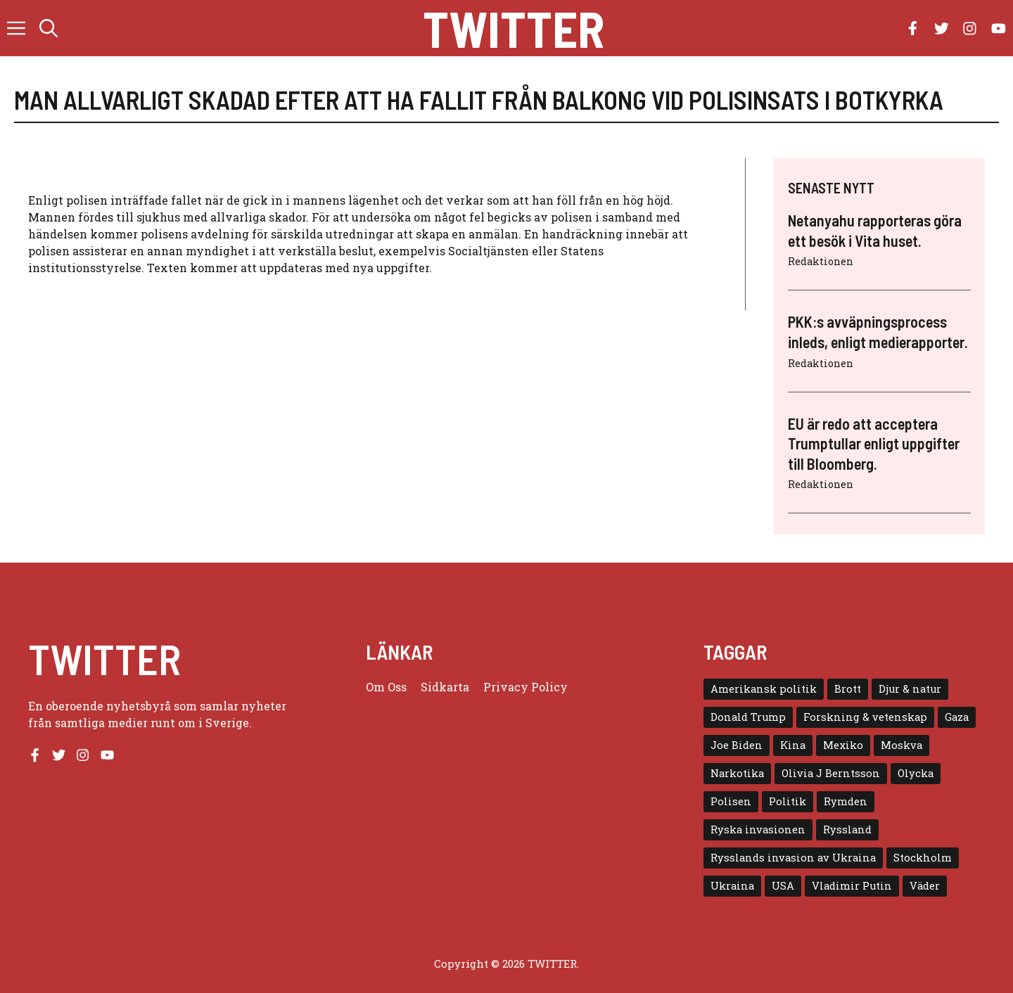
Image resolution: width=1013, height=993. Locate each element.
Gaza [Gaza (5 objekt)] (957, 717)
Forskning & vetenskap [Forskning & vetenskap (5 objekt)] (865, 717)
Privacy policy (525, 686)
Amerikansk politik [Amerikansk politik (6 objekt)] (764, 689)
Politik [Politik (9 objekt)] (787, 801)
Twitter (513, 28)
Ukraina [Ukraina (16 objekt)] (732, 885)
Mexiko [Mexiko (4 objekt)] (843, 745)
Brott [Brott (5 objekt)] (847, 689)
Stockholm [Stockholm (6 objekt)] (922, 857)
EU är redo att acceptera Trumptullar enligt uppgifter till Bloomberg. (874, 443)
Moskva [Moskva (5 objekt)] (901, 745)
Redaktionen (820, 261)
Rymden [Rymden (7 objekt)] (845, 801)
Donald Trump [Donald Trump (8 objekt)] (748, 717)
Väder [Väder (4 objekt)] (925, 885)
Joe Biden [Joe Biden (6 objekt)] (737, 745)
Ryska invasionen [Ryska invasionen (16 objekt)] (758, 829)
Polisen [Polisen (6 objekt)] (731, 801)
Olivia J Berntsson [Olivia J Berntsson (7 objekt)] (831, 773)
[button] (48, 28)
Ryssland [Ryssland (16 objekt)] (847, 829)
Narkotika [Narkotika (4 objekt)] (737, 773)
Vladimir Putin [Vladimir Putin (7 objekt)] (852, 885)
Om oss (386, 686)
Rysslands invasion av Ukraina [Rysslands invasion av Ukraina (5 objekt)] (793, 857)
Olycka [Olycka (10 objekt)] (916, 773)
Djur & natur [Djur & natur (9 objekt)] (910, 689)
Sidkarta (445, 686)
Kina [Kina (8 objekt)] (792, 745)
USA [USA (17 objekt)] (783, 885)
